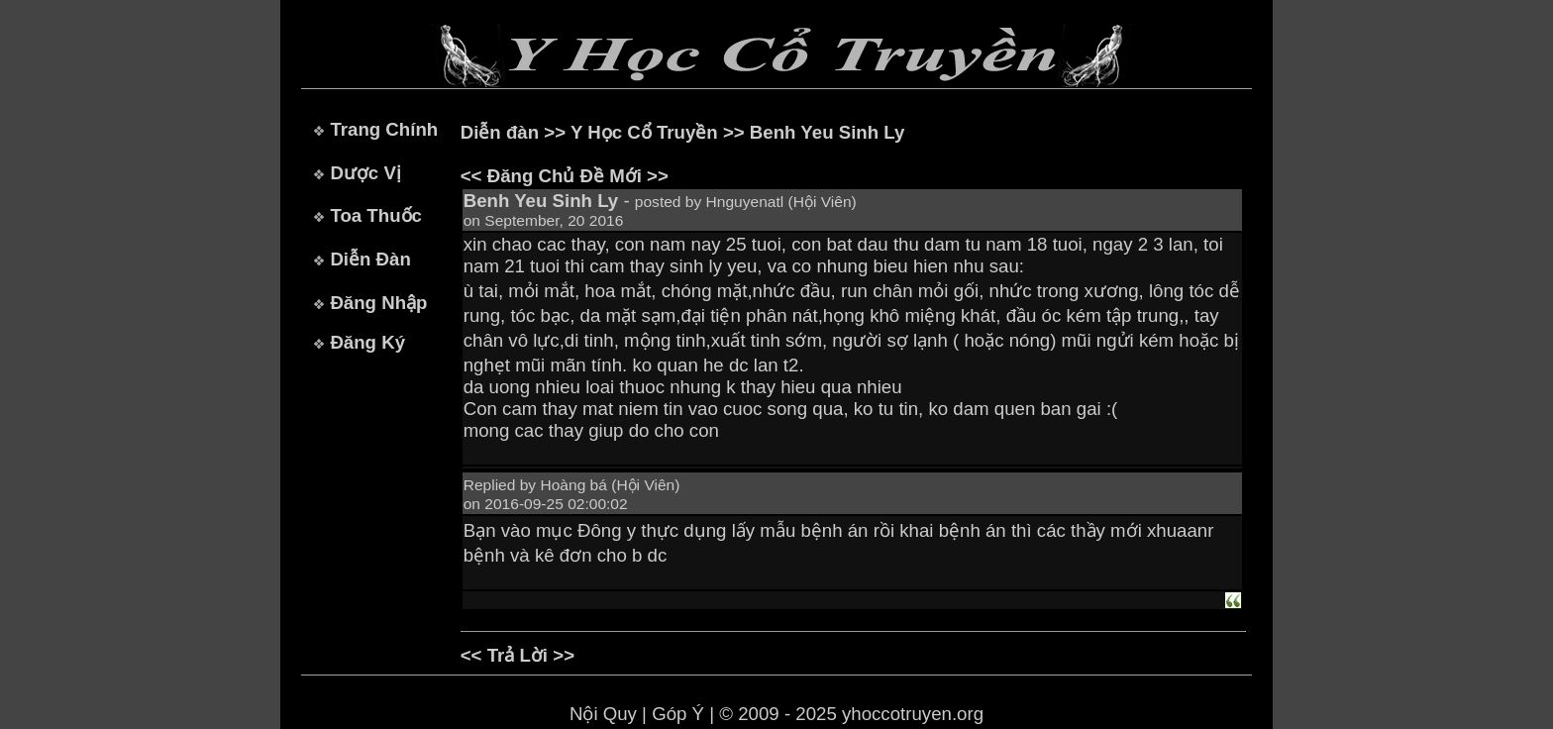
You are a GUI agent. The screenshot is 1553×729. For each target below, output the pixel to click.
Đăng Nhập (378, 302)
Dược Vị (365, 172)
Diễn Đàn (370, 259)
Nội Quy (603, 713)
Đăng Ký (367, 342)
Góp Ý (678, 713)
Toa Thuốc (376, 215)
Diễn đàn (500, 132)
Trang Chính (384, 129)
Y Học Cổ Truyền (644, 132)
